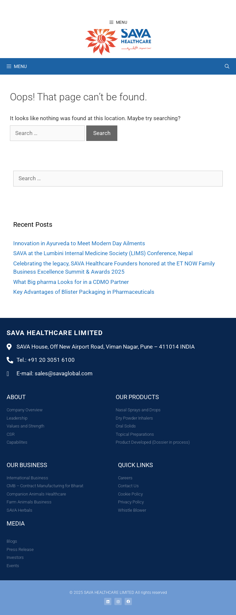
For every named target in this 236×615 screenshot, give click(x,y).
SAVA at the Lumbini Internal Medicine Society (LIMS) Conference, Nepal (103, 253)
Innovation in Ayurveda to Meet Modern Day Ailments (79, 243)
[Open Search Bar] (227, 66)
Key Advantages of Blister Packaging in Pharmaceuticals (83, 292)
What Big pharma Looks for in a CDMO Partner (71, 282)
